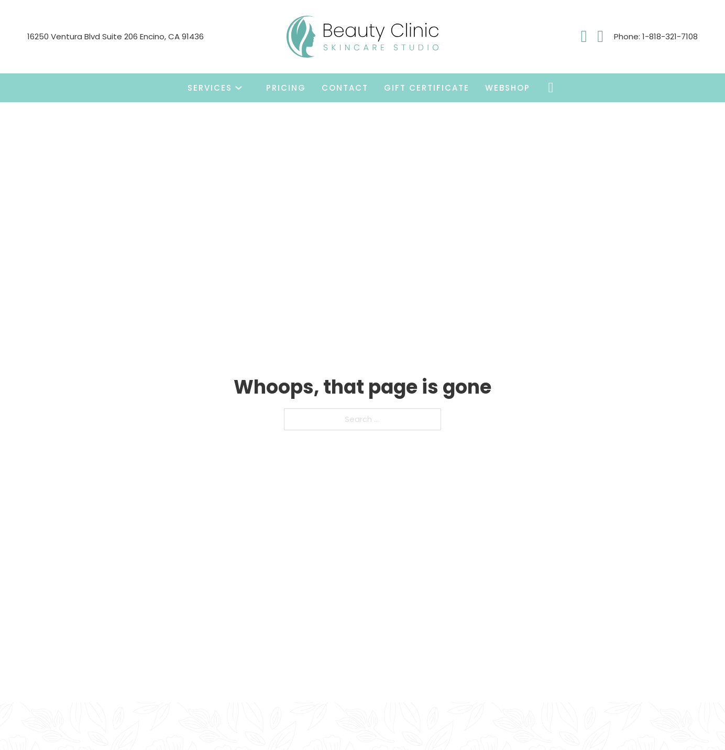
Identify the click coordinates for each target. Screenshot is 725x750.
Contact (345, 87)
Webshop (507, 87)
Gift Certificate (426, 87)
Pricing (286, 87)
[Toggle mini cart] (551, 88)
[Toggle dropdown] (239, 88)
